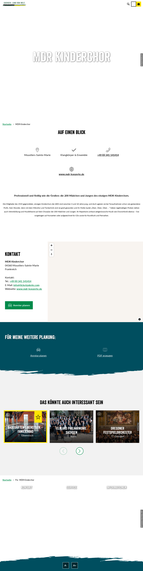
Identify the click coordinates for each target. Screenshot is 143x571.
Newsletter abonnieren (71, 498)
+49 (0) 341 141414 (108, 154)
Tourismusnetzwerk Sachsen (116, 514)
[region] (95, 282)
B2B (71, 509)
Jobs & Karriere (116, 498)
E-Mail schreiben (26, 498)
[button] (19, 305)
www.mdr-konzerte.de (71, 174)
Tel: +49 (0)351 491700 (26, 493)
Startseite (7, 124)
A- (65, 565)
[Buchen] (138, 4)
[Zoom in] (51, 245)
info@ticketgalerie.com (26, 285)
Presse (71, 504)
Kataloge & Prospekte (71, 514)
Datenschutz (117, 509)
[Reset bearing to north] (51, 254)
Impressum (116, 504)
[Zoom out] (51, 250)
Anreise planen (71, 493)
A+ (74, 565)
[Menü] (133, 4)
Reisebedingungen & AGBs (116, 519)
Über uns (116, 493)
